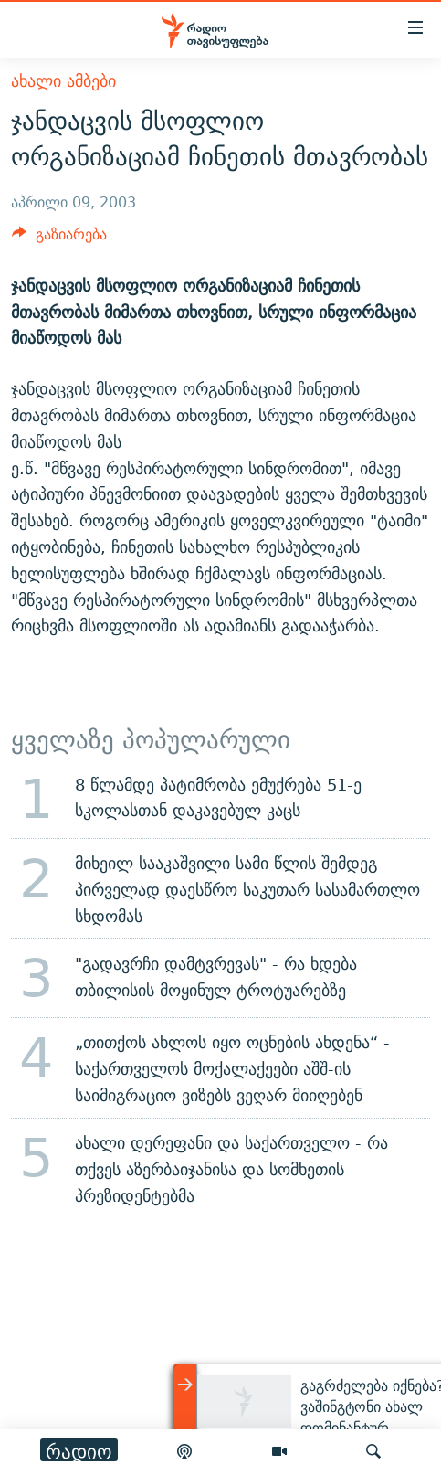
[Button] (59, 239)
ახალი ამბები (63, 81)
